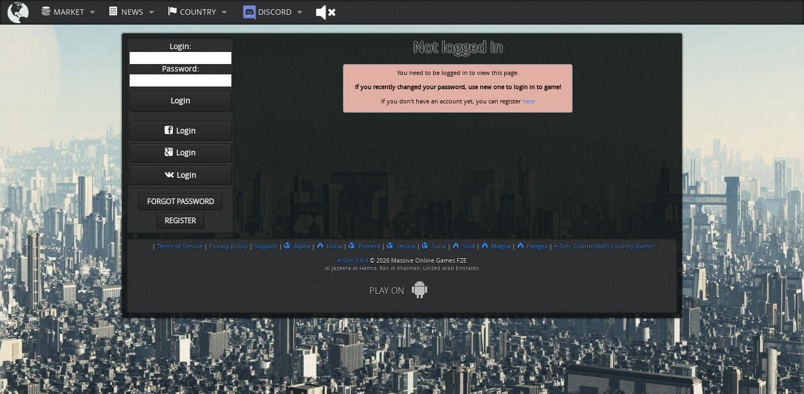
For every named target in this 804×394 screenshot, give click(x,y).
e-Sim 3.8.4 (352, 260)
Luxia (329, 246)
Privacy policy (228, 246)
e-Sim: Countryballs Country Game (603, 246)
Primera (364, 246)
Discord (266, 12)
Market (63, 12)
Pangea (532, 246)
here (528, 101)
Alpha (297, 246)
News (126, 12)
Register (180, 221)
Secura (401, 246)
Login (180, 131)
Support (265, 246)
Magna (495, 246)
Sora (463, 246)
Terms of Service (179, 246)
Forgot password (180, 202)
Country (192, 12)
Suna (434, 246)
